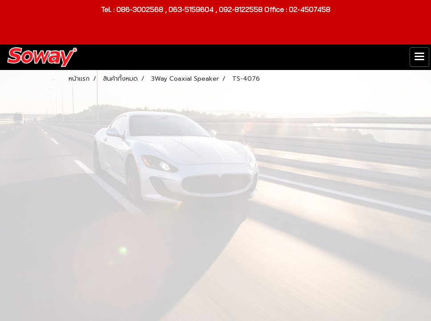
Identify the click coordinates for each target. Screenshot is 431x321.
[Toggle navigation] (419, 57)
